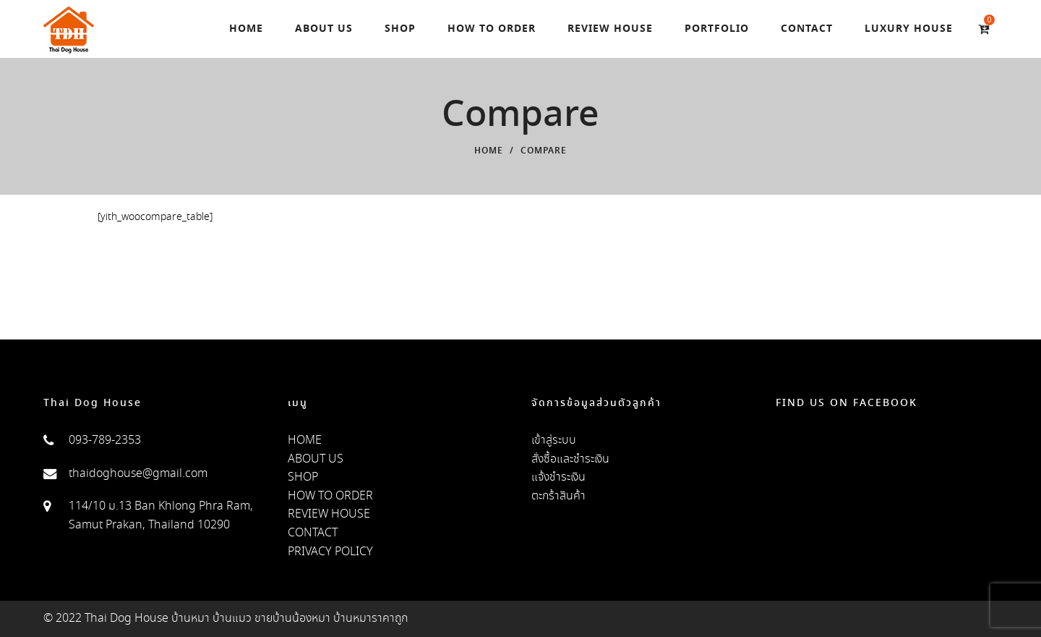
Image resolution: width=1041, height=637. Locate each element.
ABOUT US (315, 459)
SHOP (303, 477)
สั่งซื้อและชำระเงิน (570, 459)
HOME (305, 440)
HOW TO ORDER (330, 496)
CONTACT (313, 533)
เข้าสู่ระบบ (553, 440)
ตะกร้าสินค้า (558, 496)
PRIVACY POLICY (330, 552)
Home (488, 151)
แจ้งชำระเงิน (558, 477)
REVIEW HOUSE (329, 514)
